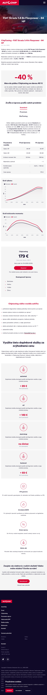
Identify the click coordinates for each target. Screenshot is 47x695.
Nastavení (27, 690)
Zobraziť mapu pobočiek (23, 585)
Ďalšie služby (5, 622)
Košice (26, 636)
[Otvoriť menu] (44, 2)
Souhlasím (9, 690)
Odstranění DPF (5, 619)
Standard (23, 107)
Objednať (23, 268)
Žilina (26, 639)
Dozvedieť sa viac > (30, 333)
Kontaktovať (23, 581)
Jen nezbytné (18, 690)
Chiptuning (4, 613)
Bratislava (3, 636)
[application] (23, 194)
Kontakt (3, 628)
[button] (7, 184)
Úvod (2, 610)
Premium (23, 112)
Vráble (2, 639)
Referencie (4, 625)
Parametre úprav (6, 616)
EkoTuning (23, 116)
